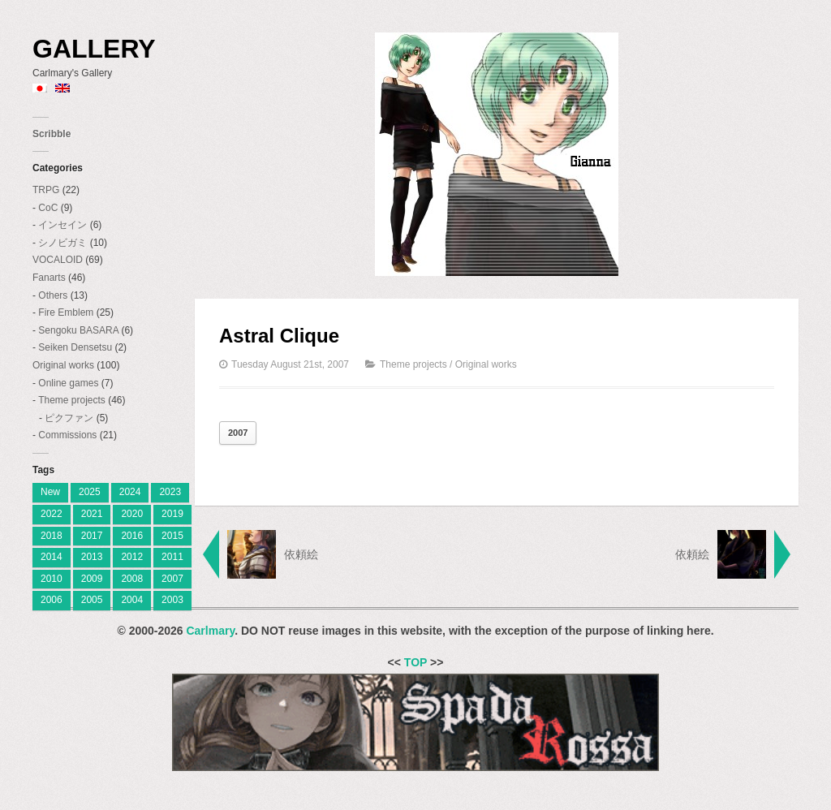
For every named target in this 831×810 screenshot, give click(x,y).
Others (52, 295)
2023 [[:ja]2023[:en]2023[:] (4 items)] (170, 492)
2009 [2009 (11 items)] (92, 578)
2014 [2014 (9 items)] (51, 556)
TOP (415, 662)
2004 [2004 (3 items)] (132, 599)
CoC (48, 207)
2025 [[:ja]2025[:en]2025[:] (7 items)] (90, 492)
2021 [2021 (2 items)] (92, 513)
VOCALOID (57, 259)
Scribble (51, 134)
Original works (63, 365)
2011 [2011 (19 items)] (172, 556)
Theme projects (71, 400)
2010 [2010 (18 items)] (51, 578)
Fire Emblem (65, 312)
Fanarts (49, 277)
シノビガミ (62, 242)
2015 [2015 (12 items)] (172, 535)
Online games (68, 383)
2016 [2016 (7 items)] (132, 535)
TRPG (45, 190)
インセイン (62, 225)
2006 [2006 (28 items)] (51, 599)
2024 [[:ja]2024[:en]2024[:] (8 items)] (130, 492)
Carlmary (210, 630)
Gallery (94, 48)
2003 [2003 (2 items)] (172, 599)
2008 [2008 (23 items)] (132, 578)
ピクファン (69, 418)
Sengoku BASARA (78, 330)
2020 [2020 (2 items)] (132, 513)
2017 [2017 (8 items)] (92, 535)
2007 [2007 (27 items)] (172, 578)
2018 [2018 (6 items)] (51, 535)
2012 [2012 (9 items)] (132, 556)
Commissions (67, 435)
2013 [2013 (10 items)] (92, 556)
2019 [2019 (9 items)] (172, 513)
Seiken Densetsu (75, 347)
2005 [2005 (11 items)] (92, 599)
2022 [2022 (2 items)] (51, 513)
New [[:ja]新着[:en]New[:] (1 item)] (50, 492)
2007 (238, 432)
